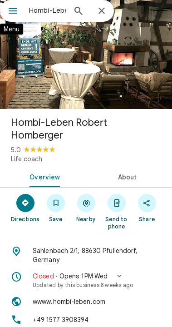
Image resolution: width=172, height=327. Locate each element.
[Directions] (25, 207)
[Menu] (12, 12)
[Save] (55, 207)
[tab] (43, 176)
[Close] (101, 11)
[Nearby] (86, 207)
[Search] (78, 12)
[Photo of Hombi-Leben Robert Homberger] (86, 54)
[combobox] (47, 10)
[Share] (147, 207)
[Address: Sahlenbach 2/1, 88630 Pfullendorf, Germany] (86, 255)
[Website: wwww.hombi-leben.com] (86, 301)
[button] (86, 280)
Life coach (26, 159)
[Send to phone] (116, 211)
